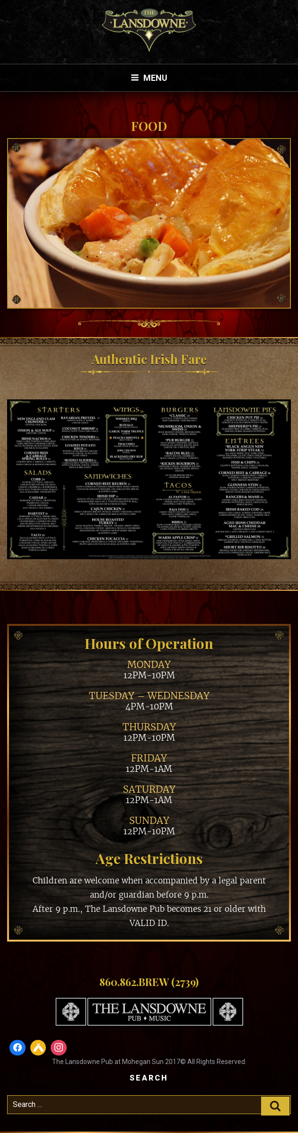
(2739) (185, 982)
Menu (149, 78)
